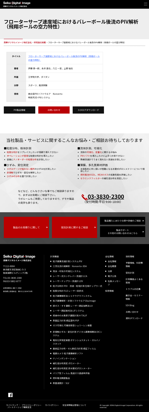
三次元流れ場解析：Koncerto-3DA (70, 266)
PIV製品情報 (19, 109)
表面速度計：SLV (61, 383)
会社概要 (112, 266)
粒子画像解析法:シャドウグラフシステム (72, 295)
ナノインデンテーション (64, 358)
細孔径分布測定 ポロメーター (67, 363)
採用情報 (109, 290)
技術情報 (130, 256)
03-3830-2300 (106, 196)
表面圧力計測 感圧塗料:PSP (66, 320)
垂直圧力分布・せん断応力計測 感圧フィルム (74, 348)
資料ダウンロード (134, 318)
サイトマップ (12, 405)
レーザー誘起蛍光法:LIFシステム (68, 310)
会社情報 (109, 256)
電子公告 (112, 276)
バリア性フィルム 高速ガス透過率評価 (71, 373)
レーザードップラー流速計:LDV (68, 281)
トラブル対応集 (133, 289)
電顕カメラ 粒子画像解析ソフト (68, 353)
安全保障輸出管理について (74, 405)
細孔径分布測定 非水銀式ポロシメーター (72, 368)
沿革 (110, 271)
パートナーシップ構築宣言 (19, 407)
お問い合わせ (53, 109)
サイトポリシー (52, 405)
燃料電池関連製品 (61, 378)
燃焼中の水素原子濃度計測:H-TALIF (70, 315)
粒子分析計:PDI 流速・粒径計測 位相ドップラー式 (77, 285)
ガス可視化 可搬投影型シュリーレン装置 (72, 325)
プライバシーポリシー (32, 405)
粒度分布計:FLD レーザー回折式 (68, 290)
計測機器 (54, 256)
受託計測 (130, 272)
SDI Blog (130, 305)
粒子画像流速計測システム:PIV (67, 261)
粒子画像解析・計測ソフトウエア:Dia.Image (74, 300)
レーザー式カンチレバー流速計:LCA (70, 276)
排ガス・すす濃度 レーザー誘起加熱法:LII (73, 305)
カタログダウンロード (88, 109)
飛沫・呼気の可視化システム (67, 271)
